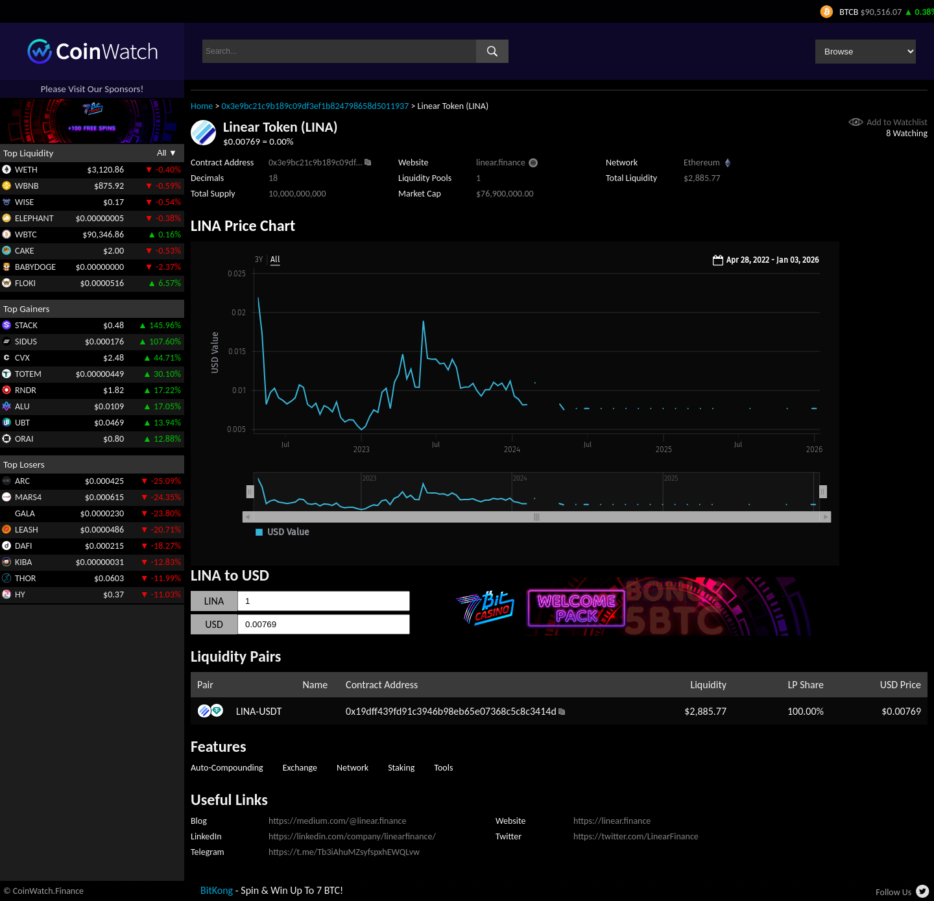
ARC (22, 481)
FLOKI (25, 283)
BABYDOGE (35, 266)
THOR (25, 578)
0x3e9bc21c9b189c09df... (316, 162)
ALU (22, 406)
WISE (24, 202)
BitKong (216, 890)
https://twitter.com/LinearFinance (636, 836)
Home (202, 106)
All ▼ (167, 153)
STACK (26, 325)
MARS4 (28, 497)
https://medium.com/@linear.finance (337, 820)
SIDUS (26, 341)
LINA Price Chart (243, 225)
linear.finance (500, 162)
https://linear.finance (612, 820)
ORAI (24, 438)
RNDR (25, 390)
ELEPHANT (34, 218)
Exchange (300, 767)
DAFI (23, 545)
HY (20, 594)
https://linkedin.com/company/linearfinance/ (352, 836)
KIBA (23, 562)
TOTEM (28, 373)
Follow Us (893, 892)
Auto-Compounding (227, 767)
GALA (25, 513)
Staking (401, 767)
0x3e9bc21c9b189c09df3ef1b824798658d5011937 (315, 106)
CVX (22, 357)
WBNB (27, 185)
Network (352, 767)
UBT (22, 422)
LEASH (26, 529)
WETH (26, 169)
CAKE (24, 250)
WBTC (26, 234)
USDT (270, 711)
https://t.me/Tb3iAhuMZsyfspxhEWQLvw (344, 852)
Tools (443, 767)
